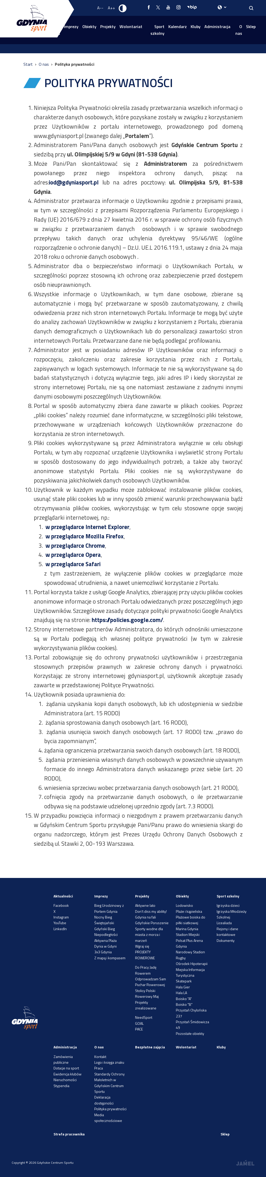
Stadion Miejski (188, 934)
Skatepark (184, 981)
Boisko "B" (184, 1004)
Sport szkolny (157, 29)
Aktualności (63, 896)
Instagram (61, 917)
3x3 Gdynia (103, 952)
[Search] (251, 8)
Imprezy (101, 896)
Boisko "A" (184, 998)
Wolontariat (130, 26)
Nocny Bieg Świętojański (104, 919)
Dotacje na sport (66, 1068)
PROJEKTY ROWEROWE (145, 954)
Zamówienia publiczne (63, 1059)
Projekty (108, 26)
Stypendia (61, 1085)
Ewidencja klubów (68, 1074)
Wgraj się (142, 946)
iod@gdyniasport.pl (74, 182)
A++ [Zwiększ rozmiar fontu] (111, 8)
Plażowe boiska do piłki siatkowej (190, 919)
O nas (238, 29)
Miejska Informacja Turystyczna (190, 972)
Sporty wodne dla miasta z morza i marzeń (149, 934)
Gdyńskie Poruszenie (152, 922)
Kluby (196, 26)
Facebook (61, 905)
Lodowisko (184, 905)
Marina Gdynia (187, 928)
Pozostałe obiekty (190, 1033)
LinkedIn (60, 928)
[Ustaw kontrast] (123, 8)
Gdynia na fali (145, 917)
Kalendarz (177, 26)
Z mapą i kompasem (109, 958)
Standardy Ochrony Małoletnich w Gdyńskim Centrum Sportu (109, 1082)
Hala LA (181, 992)
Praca (98, 1068)
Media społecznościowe (108, 1117)
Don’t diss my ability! (151, 911)
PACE (139, 1029)
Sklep (251, 26)
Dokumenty (226, 940)
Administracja (217, 26)
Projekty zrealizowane (145, 1005)
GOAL (139, 1023)
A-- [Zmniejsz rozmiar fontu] (100, 8)
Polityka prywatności (110, 1109)
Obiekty (89, 26)
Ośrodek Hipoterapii (192, 963)
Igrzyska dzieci (228, 905)
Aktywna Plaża (105, 940)
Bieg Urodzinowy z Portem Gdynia (109, 908)
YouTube (60, 922)
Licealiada (224, 922)
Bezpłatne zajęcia (150, 1047)
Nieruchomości (65, 1079)
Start (28, 64)
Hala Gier (183, 987)
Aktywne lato (145, 905)
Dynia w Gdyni (105, 946)
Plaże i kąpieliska (189, 911)
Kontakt (100, 1056)
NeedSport (143, 1017)
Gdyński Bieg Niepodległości (106, 931)
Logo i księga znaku (109, 1062)
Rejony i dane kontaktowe (227, 931)
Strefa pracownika (69, 1134)
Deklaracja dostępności (104, 1100)
